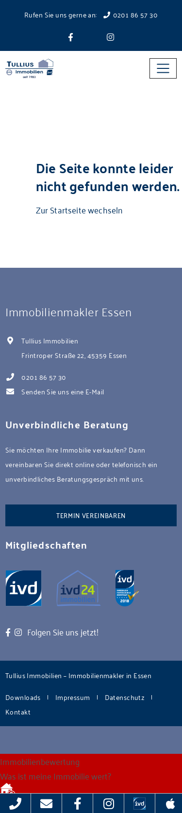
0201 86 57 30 (43, 377)
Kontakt (18, 711)
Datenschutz (125, 697)
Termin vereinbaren (91, 515)
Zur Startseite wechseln (79, 209)
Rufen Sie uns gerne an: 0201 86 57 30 (91, 14)
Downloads (23, 697)
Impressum (72, 697)
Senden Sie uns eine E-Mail (62, 391)
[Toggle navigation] (163, 68)
